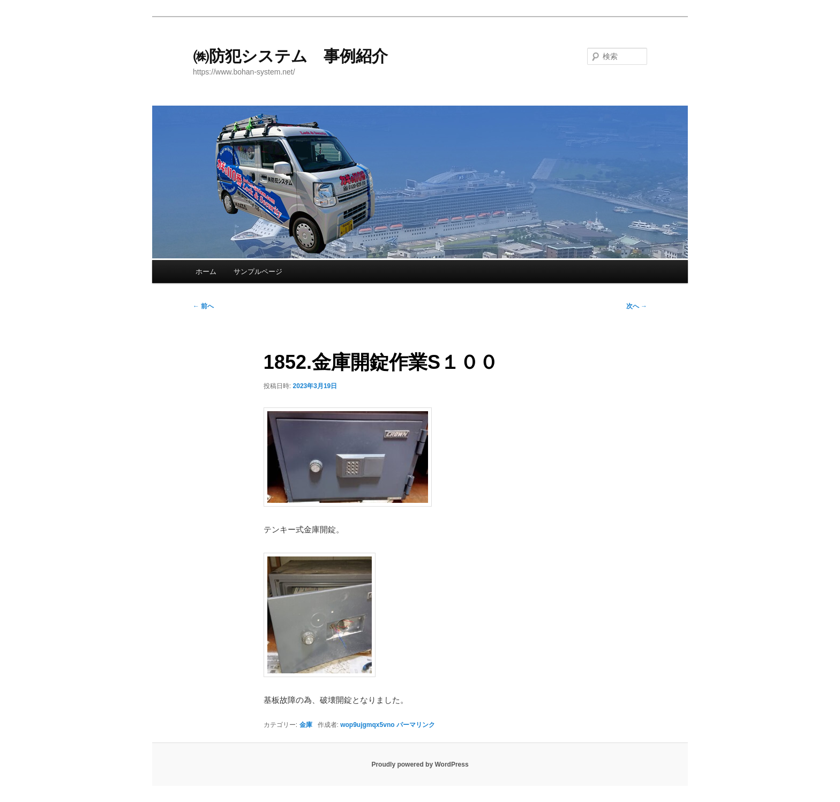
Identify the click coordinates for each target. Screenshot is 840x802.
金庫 (305, 725)
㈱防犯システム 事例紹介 (290, 56)
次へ (636, 306)
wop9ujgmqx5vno (367, 725)
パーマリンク (415, 725)
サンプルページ (258, 272)
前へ (203, 306)
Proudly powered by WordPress (419, 764)
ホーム (206, 272)
